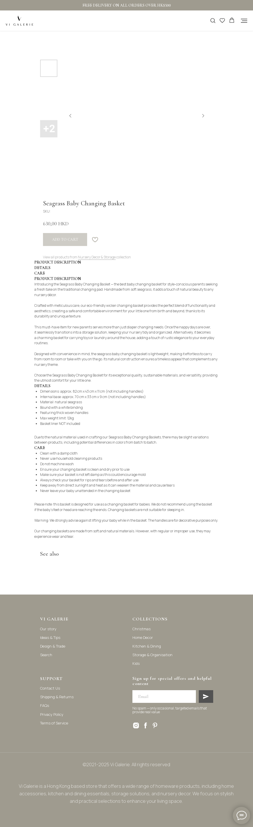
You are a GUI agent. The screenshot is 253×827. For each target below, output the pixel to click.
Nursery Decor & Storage (97, 257)
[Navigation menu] (244, 21)
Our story (48, 628)
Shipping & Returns (57, 696)
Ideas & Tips (50, 637)
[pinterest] (155, 725)
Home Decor (142, 637)
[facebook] (145, 725)
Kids (136, 663)
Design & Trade (52, 646)
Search (46, 654)
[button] (212, 20)
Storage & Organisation (152, 654)
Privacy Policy (51, 714)
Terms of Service (54, 723)
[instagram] (136, 725)
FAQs (44, 705)
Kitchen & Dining (146, 646)
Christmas (141, 628)
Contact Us (50, 688)
